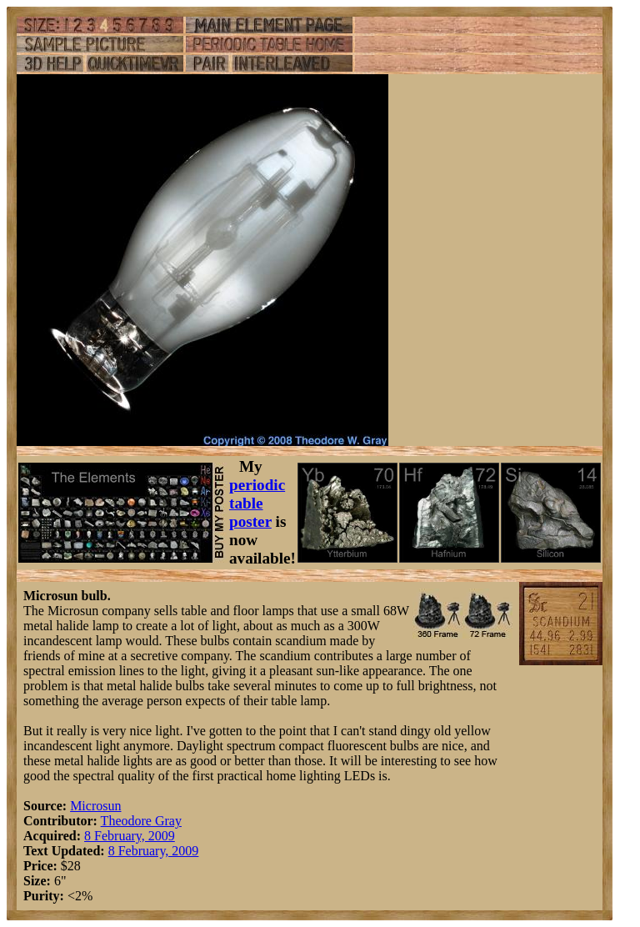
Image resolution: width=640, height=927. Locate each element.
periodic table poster (257, 503)
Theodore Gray (141, 821)
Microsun (95, 806)
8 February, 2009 (129, 836)
